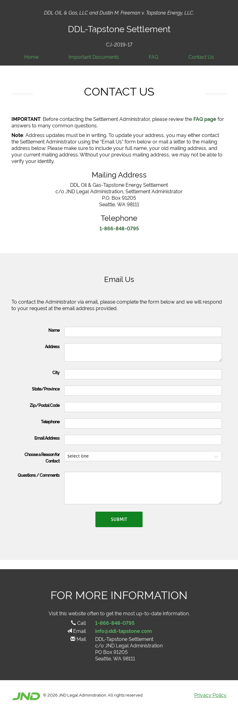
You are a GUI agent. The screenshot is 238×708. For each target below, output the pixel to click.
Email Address (47, 438)
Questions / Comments (39, 475)
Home (31, 56)
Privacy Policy (210, 694)
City (56, 372)
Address (52, 346)
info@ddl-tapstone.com (123, 630)
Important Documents (93, 56)
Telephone (50, 421)
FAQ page (204, 118)
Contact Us (201, 56)
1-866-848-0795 (119, 228)
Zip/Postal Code (45, 405)
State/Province (46, 389)
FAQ (153, 56)
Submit (119, 519)
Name (54, 330)
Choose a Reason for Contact (42, 457)
